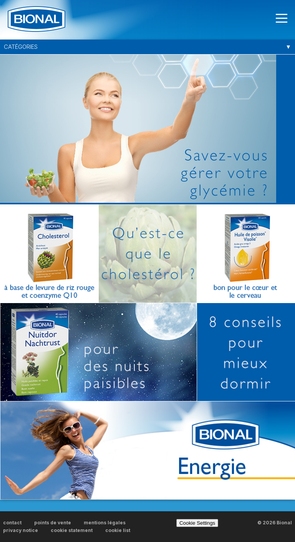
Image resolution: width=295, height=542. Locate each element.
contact (12, 522)
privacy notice (20, 530)
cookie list (117, 530)
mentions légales (105, 522)
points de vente (52, 522)
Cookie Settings (197, 523)
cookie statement (72, 530)
